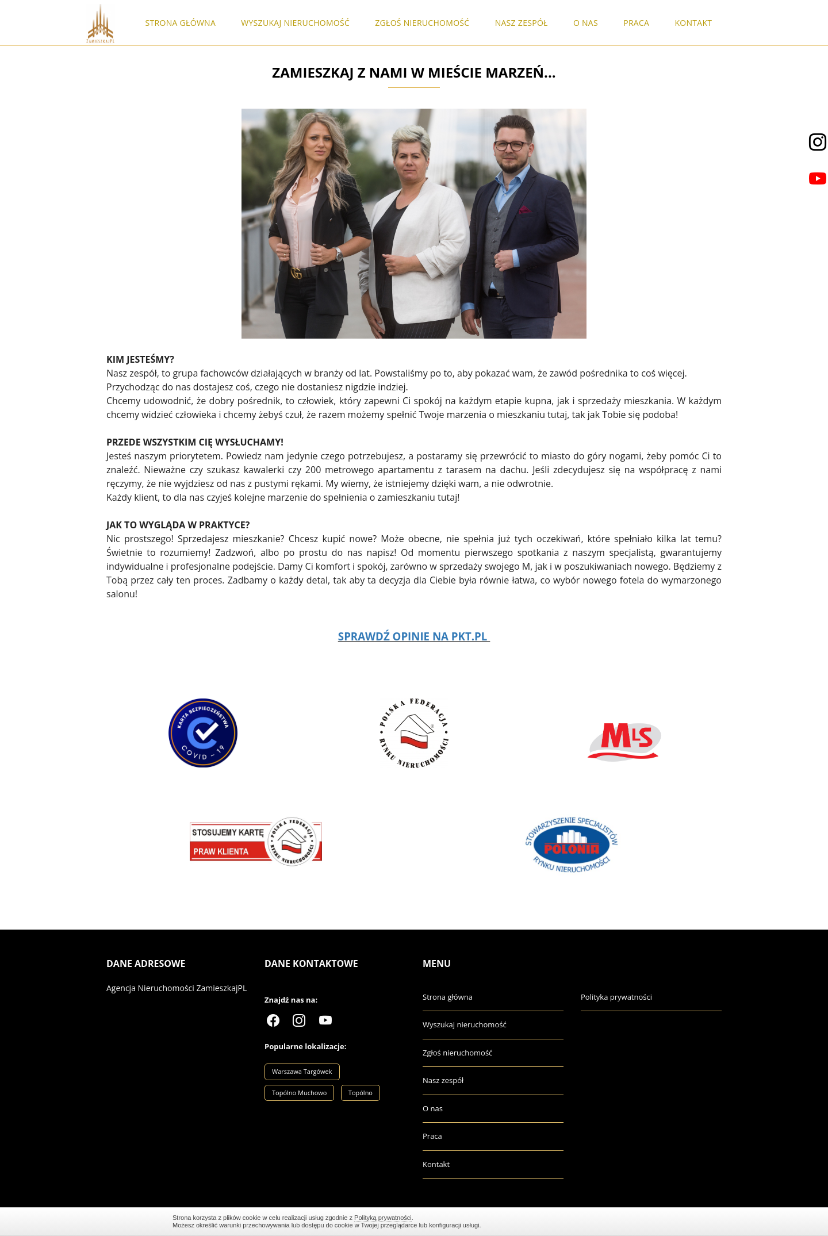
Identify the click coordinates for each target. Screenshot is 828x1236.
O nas (585, 22)
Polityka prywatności (616, 997)
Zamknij (650, 1221)
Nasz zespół (521, 22)
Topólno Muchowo (299, 1092)
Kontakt (693, 22)
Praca (636, 22)
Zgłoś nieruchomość (422, 22)
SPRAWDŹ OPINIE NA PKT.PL (412, 636)
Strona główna (180, 22)
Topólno (360, 1092)
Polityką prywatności (383, 1217)
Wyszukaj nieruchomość (295, 22)
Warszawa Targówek (302, 1071)
